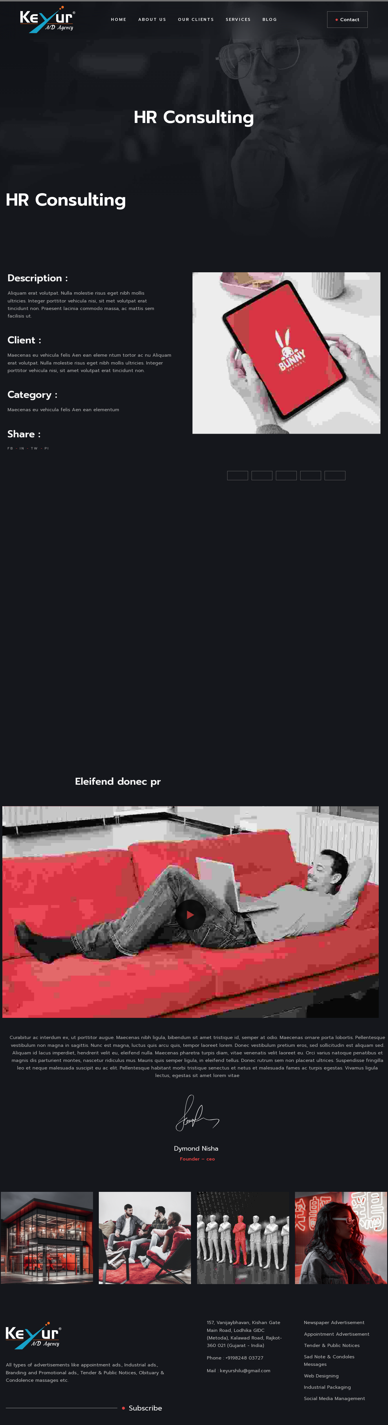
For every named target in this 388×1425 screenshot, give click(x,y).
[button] (204, 475)
